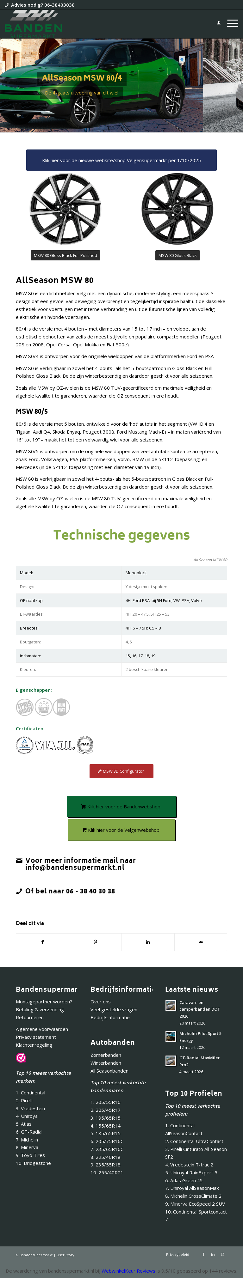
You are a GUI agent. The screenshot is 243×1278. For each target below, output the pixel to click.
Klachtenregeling (34, 1045)
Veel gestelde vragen (113, 1009)
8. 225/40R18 (105, 1157)
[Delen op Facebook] (42, 942)
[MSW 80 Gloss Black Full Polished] (65, 255)
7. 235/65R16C (106, 1149)
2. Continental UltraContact (194, 1141)
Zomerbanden (105, 1055)
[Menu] (229, 24)
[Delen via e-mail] (201, 942)
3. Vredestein (30, 1108)
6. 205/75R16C (106, 1141)
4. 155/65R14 (105, 1126)
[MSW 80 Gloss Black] (177, 255)
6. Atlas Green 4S (183, 1180)
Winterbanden (105, 1063)
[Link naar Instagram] (222, 1254)
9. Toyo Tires (30, 1155)
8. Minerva (27, 1147)
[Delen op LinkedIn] (148, 942)
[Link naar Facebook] (203, 1254)
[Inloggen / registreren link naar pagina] (215, 24)
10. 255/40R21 (106, 1172)
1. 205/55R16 (105, 1102)
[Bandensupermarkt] (33, 24)
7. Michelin (27, 1139)
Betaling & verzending (40, 1009)
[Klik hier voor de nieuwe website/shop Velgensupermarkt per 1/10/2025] (121, 160)
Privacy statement (36, 1037)
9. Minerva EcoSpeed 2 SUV (195, 1204)
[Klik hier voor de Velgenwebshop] (121, 830)
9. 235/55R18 (105, 1164)
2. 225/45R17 (105, 1110)
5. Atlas (24, 1124)
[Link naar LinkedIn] (213, 1254)
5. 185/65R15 (105, 1133)
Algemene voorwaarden (42, 1029)
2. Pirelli (24, 1100)
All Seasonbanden (109, 1071)
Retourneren (30, 1017)
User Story (65, 1254)
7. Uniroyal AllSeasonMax (192, 1188)
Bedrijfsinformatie (110, 1017)
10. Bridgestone (33, 1163)
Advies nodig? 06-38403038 (43, 5)
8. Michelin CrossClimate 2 (194, 1196)
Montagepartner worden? (44, 1001)
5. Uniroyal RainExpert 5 (191, 1172)
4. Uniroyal (27, 1116)
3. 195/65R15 (105, 1118)
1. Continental (30, 1092)
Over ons (100, 1001)
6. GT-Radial (29, 1132)
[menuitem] (215, 24)
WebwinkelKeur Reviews (128, 1271)
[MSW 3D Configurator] (121, 771)
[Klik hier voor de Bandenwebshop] (121, 806)
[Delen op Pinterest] (95, 942)
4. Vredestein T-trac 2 (189, 1164)
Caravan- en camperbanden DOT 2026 (199, 1009)
